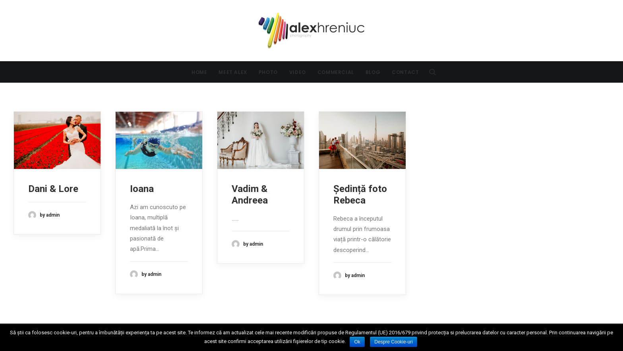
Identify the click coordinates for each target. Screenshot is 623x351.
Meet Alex (233, 72)
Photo (268, 72)
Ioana (142, 188)
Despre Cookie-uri (393, 342)
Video (297, 72)
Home (199, 72)
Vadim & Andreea (250, 194)
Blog (373, 72)
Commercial (335, 72)
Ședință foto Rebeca (360, 194)
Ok (357, 342)
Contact (405, 72)
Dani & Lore (53, 188)
